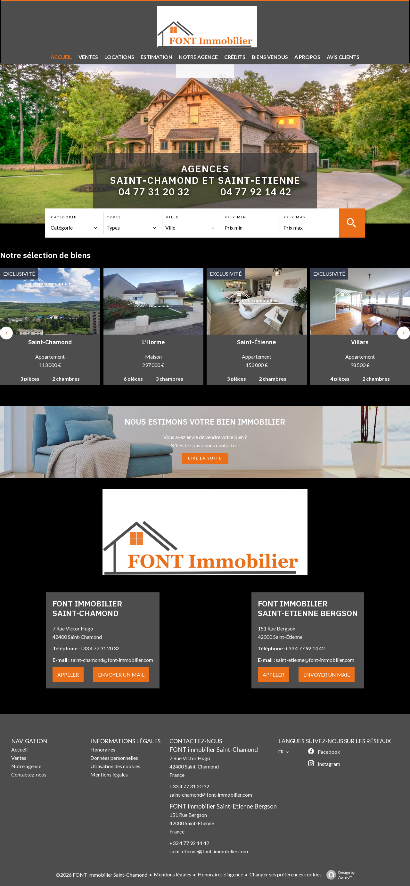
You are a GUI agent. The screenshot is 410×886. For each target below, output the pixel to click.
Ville (172, 217)
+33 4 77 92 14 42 (189, 843)
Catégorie (64, 217)
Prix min (236, 217)
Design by (339, 875)
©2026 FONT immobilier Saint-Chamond (101, 875)
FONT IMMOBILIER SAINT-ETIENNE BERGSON (308, 608)
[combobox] (74, 227)
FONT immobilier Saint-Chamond (213, 749)
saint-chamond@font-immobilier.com (210, 795)
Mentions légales (172, 874)
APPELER (68, 674)
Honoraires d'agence (220, 874)
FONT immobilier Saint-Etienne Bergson (223, 806)
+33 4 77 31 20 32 (189, 786)
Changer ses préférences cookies (286, 874)
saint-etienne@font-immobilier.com (208, 851)
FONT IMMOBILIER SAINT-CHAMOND (87, 608)
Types (114, 217)
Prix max (294, 217)
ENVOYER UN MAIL (121, 674)
